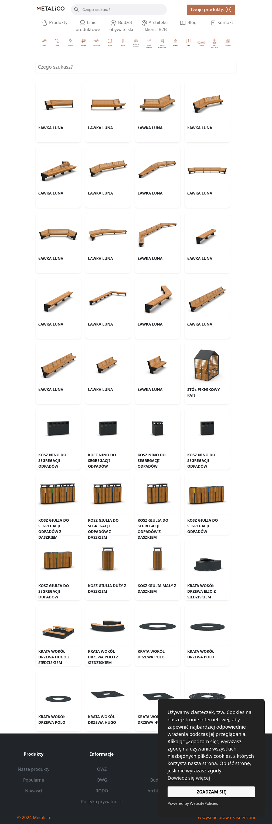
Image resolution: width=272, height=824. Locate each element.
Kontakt (221, 22)
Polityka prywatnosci (102, 802)
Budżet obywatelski (121, 25)
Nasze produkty (34, 769)
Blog (187, 22)
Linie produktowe (88, 25)
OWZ (102, 769)
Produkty (54, 22)
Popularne (33, 780)
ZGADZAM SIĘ (211, 792)
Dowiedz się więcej (189, 778)
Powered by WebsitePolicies (193, 803)
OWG (102, 780)
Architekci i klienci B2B (155, 25)
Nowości (33, 791)
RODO (102, 791)
